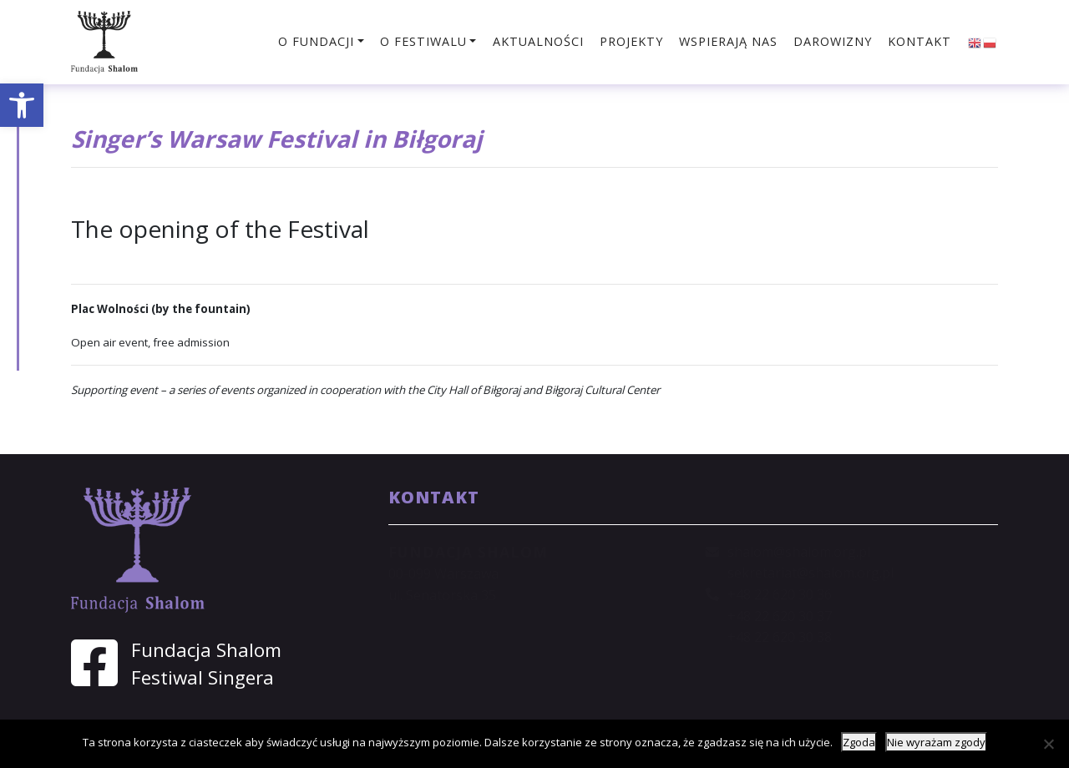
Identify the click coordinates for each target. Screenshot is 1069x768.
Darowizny (832, 41)
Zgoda (859, 742)
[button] (21, 105)
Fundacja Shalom (206, 650)
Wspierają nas (728, 41)
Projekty (631, 41)
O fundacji (316, 41)
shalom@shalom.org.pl (798, 552)
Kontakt (919, 41)
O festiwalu (423, 41)
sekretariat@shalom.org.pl (810, 572)
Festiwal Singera (202, 677)
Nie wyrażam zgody (936, 742)
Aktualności (538, 41)
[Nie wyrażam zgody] (1048, 743)
